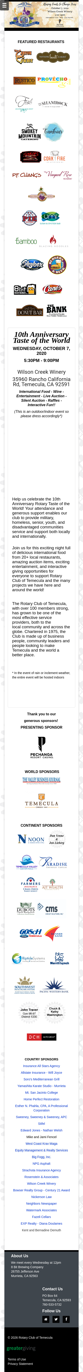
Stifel (41, 1123)
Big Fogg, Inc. (41, 1157)
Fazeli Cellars (41, 1217)
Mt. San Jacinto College (41, 1092)
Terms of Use (17, 1359)
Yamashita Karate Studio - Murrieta (41, 1086)
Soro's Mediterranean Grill (41, 1079)
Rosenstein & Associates (41, 1177)
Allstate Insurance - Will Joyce (41, 1072)
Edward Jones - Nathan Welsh (41, 1130)
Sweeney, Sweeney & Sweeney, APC (41, 1117)
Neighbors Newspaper (41, 1203)
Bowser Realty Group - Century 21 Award (41, 1190)
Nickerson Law (41, 1197)
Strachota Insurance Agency (41, 1170)
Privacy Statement (20, 1364)
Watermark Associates (41, 1210)
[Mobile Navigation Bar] (4, 5)
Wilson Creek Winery (41, 1183)
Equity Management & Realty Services (41, 1150)
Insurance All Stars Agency (41, 1066)
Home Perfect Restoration (41, 1099)
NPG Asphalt (41, 1163)
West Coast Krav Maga (42, 1143)
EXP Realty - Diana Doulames (41, 1223)
